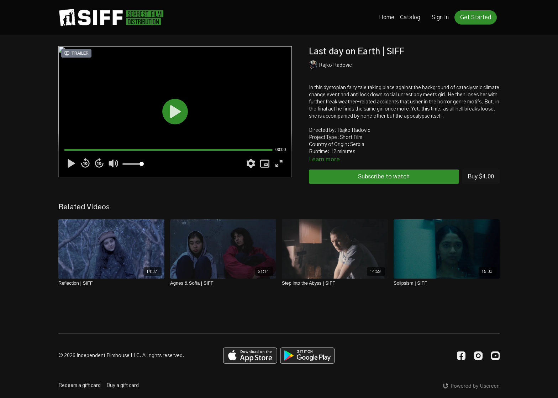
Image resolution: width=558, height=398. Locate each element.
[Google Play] (307, 356)
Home (386, 17)
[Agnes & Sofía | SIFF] (223, 283)
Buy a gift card (122, 385)
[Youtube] (495, 355)
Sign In (440, 17)
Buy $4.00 (481, 176)
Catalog (410, 17)
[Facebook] (461, 355)
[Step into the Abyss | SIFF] (335, 283)
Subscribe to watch (384, 176)
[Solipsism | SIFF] (447, 283)
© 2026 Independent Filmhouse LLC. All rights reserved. (121, 355)
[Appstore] (250, 356)
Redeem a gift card (79, 385)
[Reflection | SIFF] (111, 283)
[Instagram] (478, 355)
